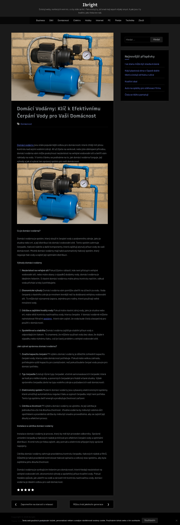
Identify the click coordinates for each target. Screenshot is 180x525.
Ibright (90, 4)
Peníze (118, 20)
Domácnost (63, 20)
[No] (176, 520)
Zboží (141, 20)
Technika (130, 20)
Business (40, 20)
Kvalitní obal (131, 81)
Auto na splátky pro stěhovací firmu (143, 88)
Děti (51, 20)
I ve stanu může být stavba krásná (142, 63)
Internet (100, 20)
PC (109, 20)
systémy (48, 318)
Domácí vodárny (25, 144)
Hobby (88, 20)
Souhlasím (149, 520)
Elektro (77, 20)
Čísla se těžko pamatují (136, 94)
